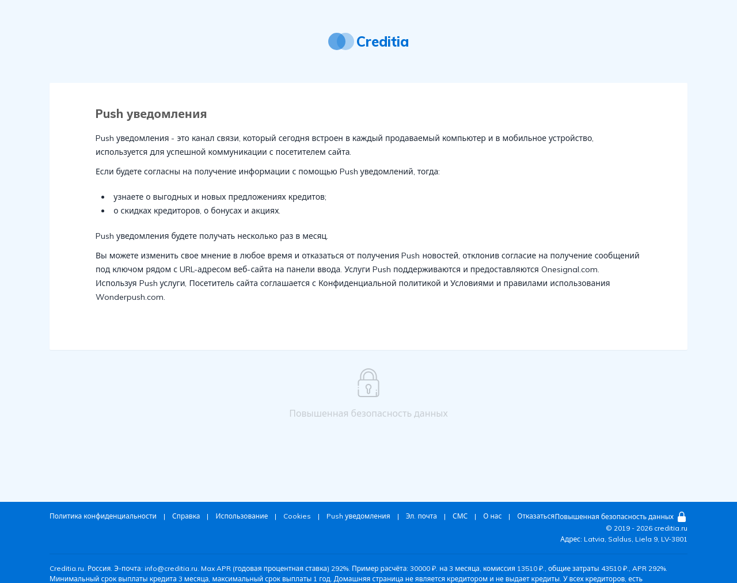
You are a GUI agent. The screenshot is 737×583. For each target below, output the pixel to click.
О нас (492, 516)
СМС (460, 516)
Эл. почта (421, 516)
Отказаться (535, 516)
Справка (186, 516)
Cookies (297, 516)
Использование (241, 516)
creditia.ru (670, 528)
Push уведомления (358, 516)
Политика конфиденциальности (103, 516)
